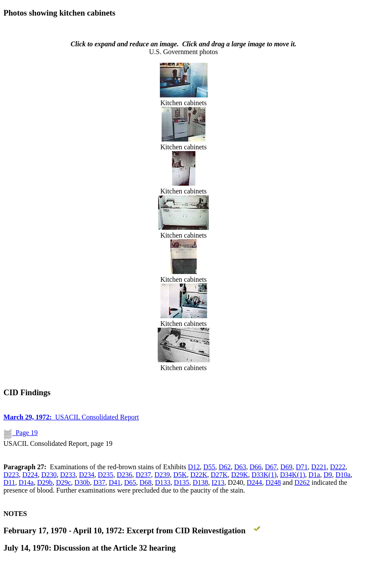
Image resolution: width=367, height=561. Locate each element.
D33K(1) (264, 474)
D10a (343, 474)
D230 (49, 474)
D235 (106, 474)
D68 (146, 482)
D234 (86, 474)
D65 (130, 482)
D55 (209, 467)
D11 (9, 482)
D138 (200, 482)
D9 (328, 474)
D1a (314, 474)
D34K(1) (292, 474)
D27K (219, 474)
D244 (254, 482)
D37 (99, 482)
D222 (338, 467)
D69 (286, 467)
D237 (143, 474)
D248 (273, 482)
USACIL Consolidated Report (71, 417)
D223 (11, 474)
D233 (68, 474)
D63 (240, 467)
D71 (302, 467)
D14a (26, 482)
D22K (198, 474)
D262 (302, 482)
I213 (217, 482)
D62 (225, 467)
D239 (162, 474)
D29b (45, 482)
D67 (271, 467)
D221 (319, 467)
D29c (63, 482)
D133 (163, 482)
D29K (239, 474)
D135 (181, 482)
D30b (82, 482)
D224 (30, 474)
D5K (180, 474)
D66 (256, 467)
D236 (124, 474)
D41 (115, 482)
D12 (194, 467)
